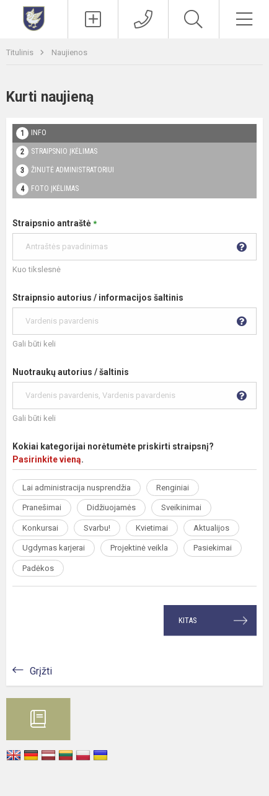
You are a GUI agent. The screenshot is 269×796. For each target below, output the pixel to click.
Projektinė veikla (139, 547)
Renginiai (172, 487)
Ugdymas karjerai (53, 547)
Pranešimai (41, 507)
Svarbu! (97, 528)
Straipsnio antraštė (134, 239)
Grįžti (41, 671)
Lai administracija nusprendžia (76, 487)
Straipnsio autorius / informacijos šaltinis (134, 314)
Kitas (188, 620)
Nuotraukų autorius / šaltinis (134, 388)
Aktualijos (211, 528)
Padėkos (38, 568)
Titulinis (20, 52)
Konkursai (40, 528)
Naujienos (69, 52)
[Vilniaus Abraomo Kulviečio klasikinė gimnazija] (34, 18)
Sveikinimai (181, 507)
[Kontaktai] (143, 19)
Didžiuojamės (111, 507)
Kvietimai (152, 528)
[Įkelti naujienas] (93, 19)
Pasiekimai (212, 547)
